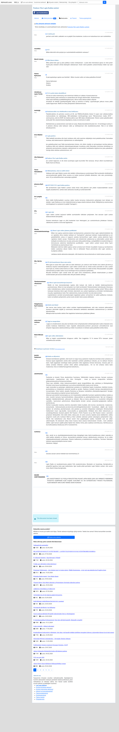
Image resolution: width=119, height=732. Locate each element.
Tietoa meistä (40, 720)
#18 (46, 359)
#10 (46, 208)
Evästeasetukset (41, 718)
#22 (46, 456)
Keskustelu (63, 18)
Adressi (36, 18)
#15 (48, 305)
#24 (46, 484)
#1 (46, 34)
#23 (46, 474)
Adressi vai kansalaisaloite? (44, 714)
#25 (47, 499)
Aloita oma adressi (54, 560)
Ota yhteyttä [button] (72, 2)
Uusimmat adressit (40, 2)
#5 (46, 116)
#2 (46, 73)
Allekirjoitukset (49, 18)
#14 (46, 285)
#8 (46, 181)
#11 (46, 220)
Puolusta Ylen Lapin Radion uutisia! (78, 27)
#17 (46, 344)
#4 (46, 98)
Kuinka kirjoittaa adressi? (43, 710)
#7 (46, 159)
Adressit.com (6, 2)
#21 (46, 398)
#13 (52, 253)
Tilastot (73, 18)
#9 (46, 194)
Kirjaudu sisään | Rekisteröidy (57, 2)
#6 (46, 134)
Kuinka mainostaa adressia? (44, 712)
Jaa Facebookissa (40, 12)
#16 (46, 328)
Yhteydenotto (40, 722)
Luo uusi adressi (27, 2)
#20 (46, 379)
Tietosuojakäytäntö (85, 18)
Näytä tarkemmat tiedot (59, 372)
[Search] (90, 2)
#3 (46, 83)
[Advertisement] (74, 55)
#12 (46, 235)
